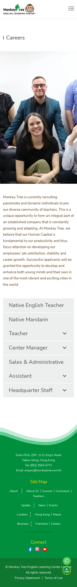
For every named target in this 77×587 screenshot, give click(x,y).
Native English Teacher (38, 307)
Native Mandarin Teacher (38, 328)
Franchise (42, 523)
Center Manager (38, 348)
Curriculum (63, 491)
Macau (57, 514)
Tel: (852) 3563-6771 (38, 465)
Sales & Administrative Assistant (38, 370)
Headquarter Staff (38, 390)
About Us (32, 491)
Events (53, 505)
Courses (47, 491)
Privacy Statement (27, 578)
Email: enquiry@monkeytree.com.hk (38, 470)
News (42, 505)
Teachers (38, 496)
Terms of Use (54, 578)
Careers (56, 523)
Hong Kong (42, 514)
